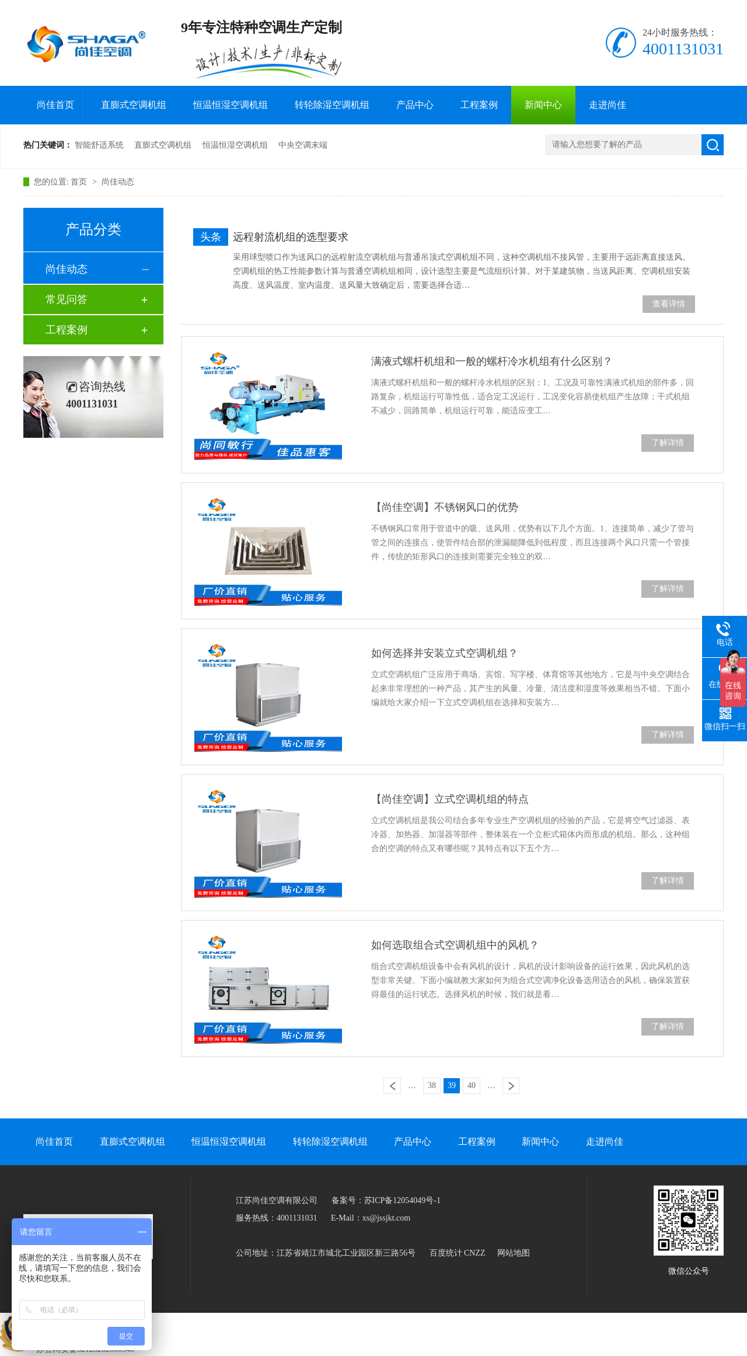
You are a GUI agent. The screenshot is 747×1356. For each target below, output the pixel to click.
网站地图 (513, 1253)
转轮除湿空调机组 (332, 105)
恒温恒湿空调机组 (230, 105)
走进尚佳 (607, 105)
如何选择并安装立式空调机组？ (444, 653)
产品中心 (415, 105)
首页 (80, 181)
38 (432, 1085)
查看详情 (668, 303)
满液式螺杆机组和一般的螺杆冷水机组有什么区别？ (492, 361)
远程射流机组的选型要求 (290, 237)
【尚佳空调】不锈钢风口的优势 (444, 507)
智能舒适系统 (99, 145)
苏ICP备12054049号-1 (402, 1200)
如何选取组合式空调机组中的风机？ (455, 945)
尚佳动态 (118, 181)
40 (471, 1085)
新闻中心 (543, 105)
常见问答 (67, 299)
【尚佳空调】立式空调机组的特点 (450, 799)
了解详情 (667, 442)
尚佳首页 (55, 105)
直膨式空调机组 (133, 105)
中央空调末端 (302, 145)
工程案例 (479, 105)
